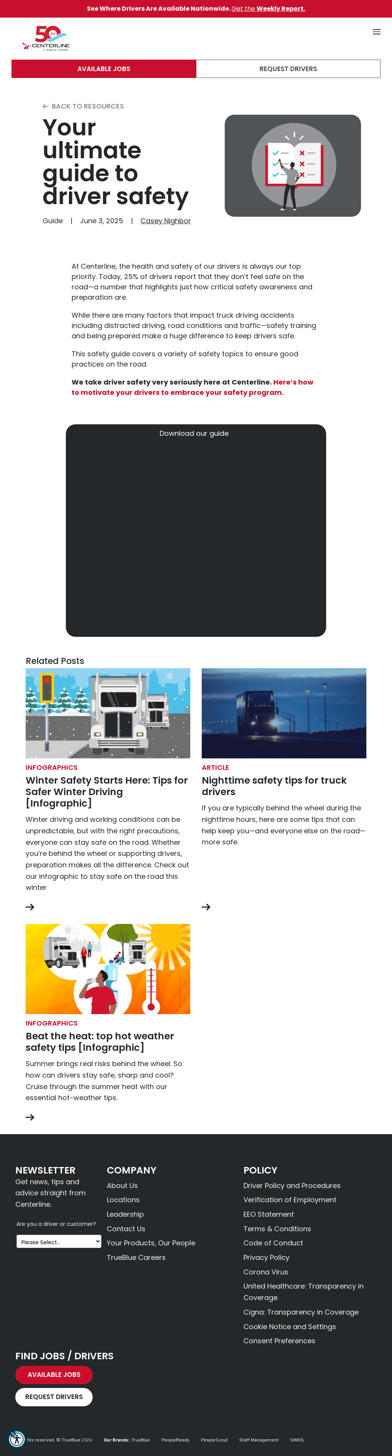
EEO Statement (268, 1214)
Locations (123, 1199)
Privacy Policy (266, 1257)
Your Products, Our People (151, 1243)
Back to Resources (83, 106)
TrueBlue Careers (136, 1257)
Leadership (125, 1214)
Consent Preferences (279, 1341)
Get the (268, 8)
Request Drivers (288, 68)
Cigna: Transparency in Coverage (301, 1312)
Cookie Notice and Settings (289, 1326)
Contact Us (126, 1229)
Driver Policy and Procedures (292, 1185)
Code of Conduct (273, 1243)
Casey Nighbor (165, 221)
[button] (17, 1439)
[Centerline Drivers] (46, 38)
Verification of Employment (289, 1199)
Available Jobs (103, 68)
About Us (122, 1185)
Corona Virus (265, 1272)
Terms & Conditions (277, 1229)
